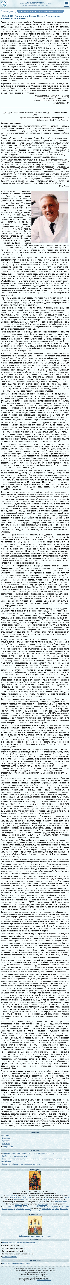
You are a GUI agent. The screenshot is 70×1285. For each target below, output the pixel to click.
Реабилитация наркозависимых (14, 1156)
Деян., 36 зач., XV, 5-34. (35, 1207)
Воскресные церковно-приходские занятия (18, 1242)
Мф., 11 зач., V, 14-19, (23, 1209)
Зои (6, 1199)
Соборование (7, 1147)
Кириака (17, 1199)
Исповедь (6, 1138)
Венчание (6, 1144)
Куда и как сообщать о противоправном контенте (21, 1164)
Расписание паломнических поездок (16, 1263)
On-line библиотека (9, 1257)
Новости (13, 11)
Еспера (66, 1197)
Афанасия (9, 1195)
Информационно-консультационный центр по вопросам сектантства (28, 1153)
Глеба (24, 1197)
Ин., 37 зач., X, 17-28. (51, 1207)
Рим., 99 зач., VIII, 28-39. (50, 1209)
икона (15, 1195)
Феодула (24, 1199)
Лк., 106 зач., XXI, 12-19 (13, 1207)
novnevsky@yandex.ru (44, 1280)
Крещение (6, 1135)
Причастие (6, 1141)
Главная (5, 11)
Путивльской (42, 1205)
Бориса (12, 1197)
